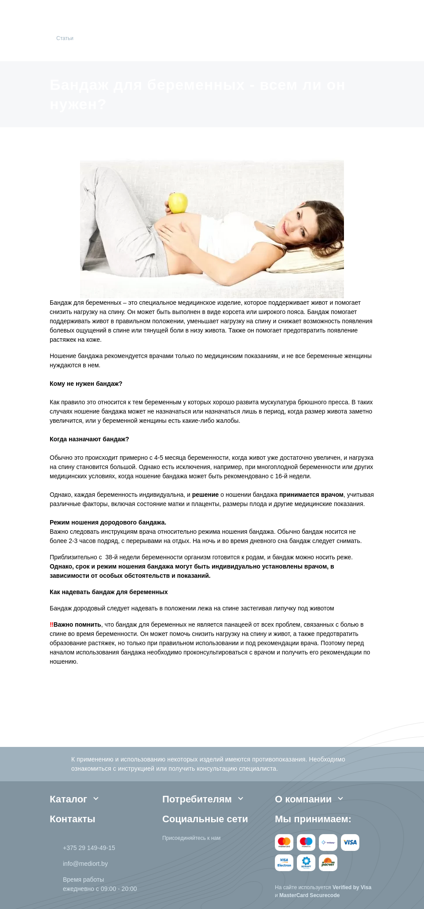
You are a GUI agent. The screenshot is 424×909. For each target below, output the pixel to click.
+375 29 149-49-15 (89, 847)
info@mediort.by (85, 863)
